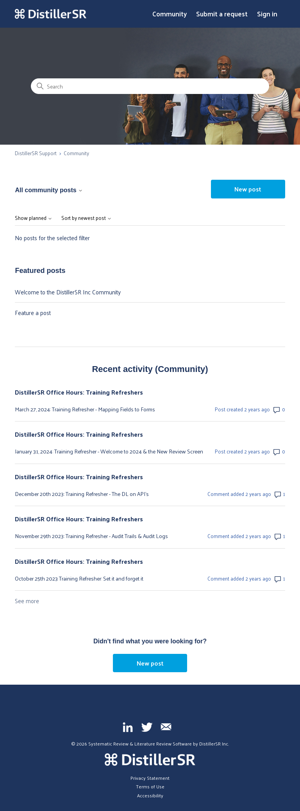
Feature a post (33, 312)
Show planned (33, 218)
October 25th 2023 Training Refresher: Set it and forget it (79, 578)
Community (169, 14)
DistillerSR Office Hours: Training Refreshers (79, 392)
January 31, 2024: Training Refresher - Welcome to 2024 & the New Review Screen (109, 451)
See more (27, 600)
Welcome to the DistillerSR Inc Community (68, 292)
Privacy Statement (150, 778)
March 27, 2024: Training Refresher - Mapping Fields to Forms (85, 409)
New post (247, 189)
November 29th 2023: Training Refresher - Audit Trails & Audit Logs (91, 536)
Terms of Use (150, 786)
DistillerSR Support (36, 153)
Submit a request (222, 14)
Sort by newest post (86, 218)
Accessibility (150, 795)
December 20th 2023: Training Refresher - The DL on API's (82, 494)
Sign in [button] (267, 14)
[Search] (150, 86)
